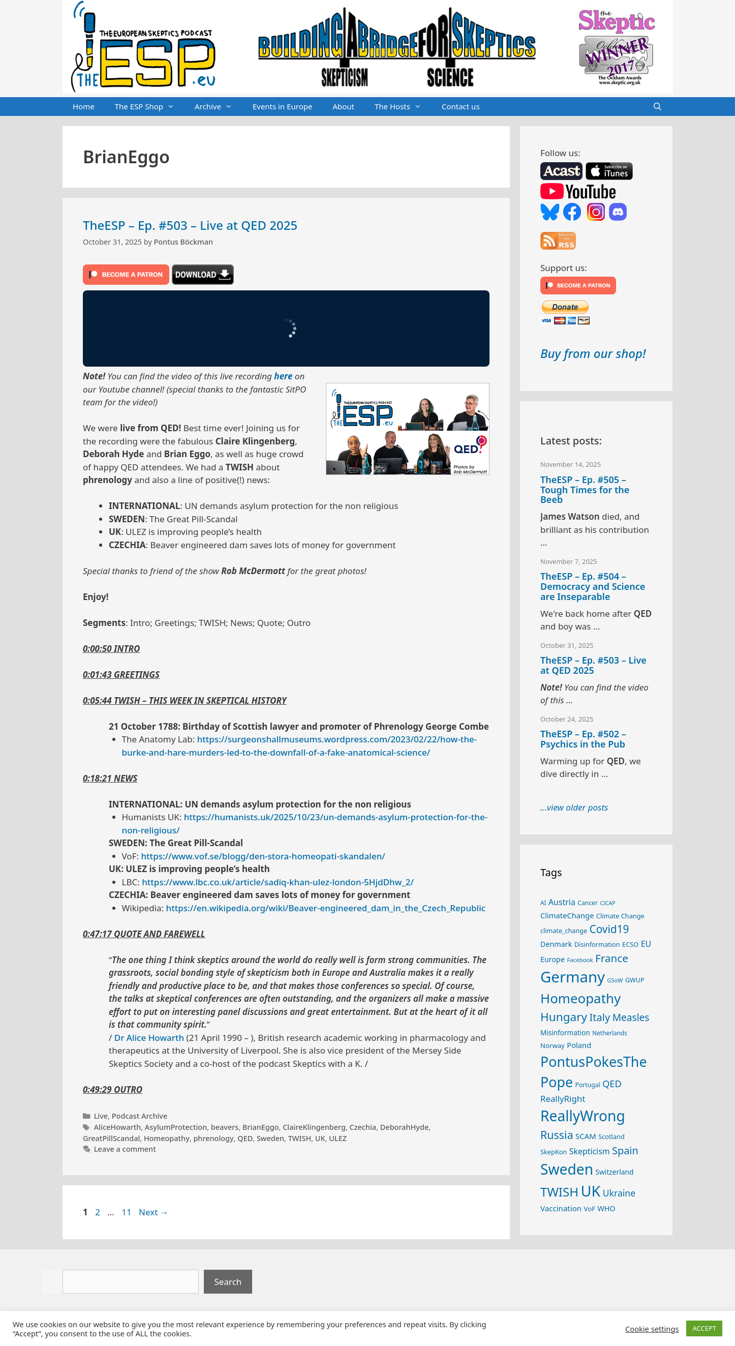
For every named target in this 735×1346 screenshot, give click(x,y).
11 (127, 1212)
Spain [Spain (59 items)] (625, 1150)
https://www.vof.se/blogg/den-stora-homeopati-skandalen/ (263, 856)
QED (245, 1138)
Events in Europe (283, 106)
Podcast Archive (139, 1116)
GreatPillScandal (111, 1138)
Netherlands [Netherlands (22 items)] (609, 1033)
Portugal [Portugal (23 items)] (587, 1085)
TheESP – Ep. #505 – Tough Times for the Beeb (584, 489)
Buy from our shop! (593, 353)
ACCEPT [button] (704, 1328)
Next (154, 1212)
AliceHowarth (117, 1127)
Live (101, 1116)
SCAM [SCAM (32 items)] (585, 1136)
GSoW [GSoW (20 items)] (615, 980)
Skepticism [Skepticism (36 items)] (589, 1151)
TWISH (300, 1138)
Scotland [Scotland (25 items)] (611, 1136)
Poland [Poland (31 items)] (579, 1045)
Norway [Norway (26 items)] (552, 1045)
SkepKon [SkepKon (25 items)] (553, 1151)
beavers (225, 1127)
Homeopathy (167, 1138)
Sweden (270, 1138)
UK (320, 1138)
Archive (218, 106)
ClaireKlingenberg (314, 1127)
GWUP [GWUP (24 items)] (635, 980)
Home (84, 106)
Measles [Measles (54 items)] (631, 1017)
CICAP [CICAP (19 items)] (607, 903)
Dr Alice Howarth (149, 1037)
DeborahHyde (404, 1127)
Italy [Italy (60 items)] (599, 1017)
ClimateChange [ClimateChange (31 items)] (567, 915)
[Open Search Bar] (657, 106)
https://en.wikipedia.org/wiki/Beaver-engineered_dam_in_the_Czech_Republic (326, 908)
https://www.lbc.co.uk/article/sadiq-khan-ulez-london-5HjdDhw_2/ (278, 882)
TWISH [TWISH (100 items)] (559, 1191)
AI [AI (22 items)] (543, 903)
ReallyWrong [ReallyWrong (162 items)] (582, 1115)
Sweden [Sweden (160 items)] (566, 1169)
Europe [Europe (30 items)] (552, 959)
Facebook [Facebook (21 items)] (580, 960)
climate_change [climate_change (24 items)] (563, 930)
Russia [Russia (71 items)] (556, 1134)
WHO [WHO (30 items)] (606, 1208)
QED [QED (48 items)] (612, 1084)
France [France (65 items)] (611, 958)
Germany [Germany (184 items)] (572, 977)
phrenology (213, 1138)
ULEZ (338, 1138)
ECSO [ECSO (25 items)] (630, 944)
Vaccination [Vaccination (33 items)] (560, 1208)
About (343, 106)
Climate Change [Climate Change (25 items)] (620, 915)
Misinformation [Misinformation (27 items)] (565, 1032)
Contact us (461, 106)
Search (228, 1282)
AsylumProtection (176, 1127)
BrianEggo (260, 1127)
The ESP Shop (150, 106)
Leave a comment (125, 1149)
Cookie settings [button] (652, 1328)
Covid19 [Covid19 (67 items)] (609, 929)
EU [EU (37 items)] (646, 943)
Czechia (363, 1127)
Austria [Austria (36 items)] (561, 902)
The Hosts (403, 106)
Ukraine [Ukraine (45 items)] (619, 1193)
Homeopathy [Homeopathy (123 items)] (580, 998)
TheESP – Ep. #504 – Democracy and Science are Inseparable (592, 586)
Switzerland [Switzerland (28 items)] (615, 1172)
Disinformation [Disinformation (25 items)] (597, 944)
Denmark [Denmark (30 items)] (556, 944)
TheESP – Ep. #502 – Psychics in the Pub (583, 739)
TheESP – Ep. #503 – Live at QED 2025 (190, 225)
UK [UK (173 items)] (591, 1191)
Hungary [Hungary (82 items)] (563, 1017)
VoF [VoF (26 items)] (589, 1208)
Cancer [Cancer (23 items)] (587, 903)
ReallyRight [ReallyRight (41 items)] (562, 1098)
